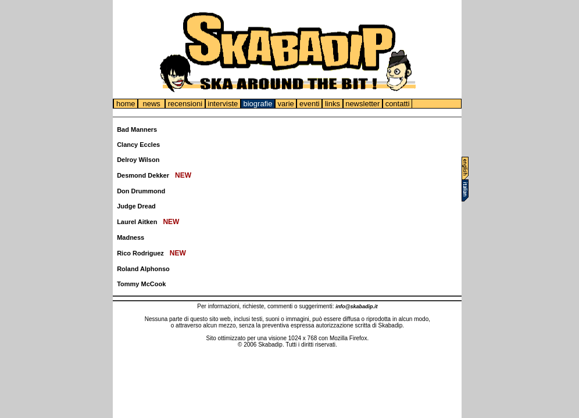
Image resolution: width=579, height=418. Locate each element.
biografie (257, 103)
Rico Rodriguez (140, 253)
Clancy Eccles (138, 144)
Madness (130, 237)
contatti (397, 103)
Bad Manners (137, 129)
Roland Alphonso (143, 268)
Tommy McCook (141, 283)
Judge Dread (136, 206)
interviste (223, 103)
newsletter (363, 103)
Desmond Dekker (143, 175)
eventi (309, 103)
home (125, 103)
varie (286, 103)
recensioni (185, 103)
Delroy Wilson (138, 159)
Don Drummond (141, 191)
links (332, 103)
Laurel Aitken (137, 221)
